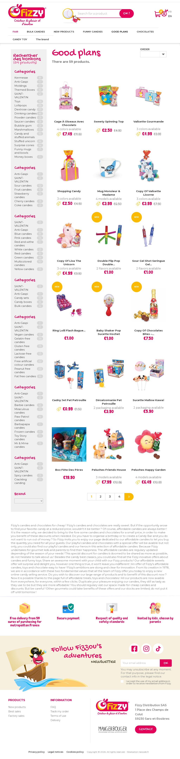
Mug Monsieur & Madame (108, 192)
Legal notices (55, 752)
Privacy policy (36, 752)
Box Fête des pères (69, 469)
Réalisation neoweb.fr (138, 752)
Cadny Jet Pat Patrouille (69, 400)
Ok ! (126, 13)
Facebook (134, 648)
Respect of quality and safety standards (112, 620)
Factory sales (16, 715)
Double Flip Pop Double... (109, 262)
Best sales (14, 711)
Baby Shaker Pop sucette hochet (109, 332)
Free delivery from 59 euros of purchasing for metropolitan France (24, 621)
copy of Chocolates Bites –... (148, 332)
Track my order (59, 711)
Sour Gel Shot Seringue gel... (148, 262)
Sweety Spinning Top (109, 121)
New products (17, 707)
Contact (146, 729)
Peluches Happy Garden (148, 469)
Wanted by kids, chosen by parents (155, 620)
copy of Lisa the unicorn (69, 262)
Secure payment (68, 618)
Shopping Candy (69, 191)
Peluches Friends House (109, 469)
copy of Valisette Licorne (148, 192)
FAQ (53, 707)
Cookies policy (75, 752)
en (170, 16)
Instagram (146, 648)
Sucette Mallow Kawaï (148, 400)
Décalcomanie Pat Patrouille (109, 401)
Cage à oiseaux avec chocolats (69, 123)
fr (170, 11)
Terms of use (58, 715)
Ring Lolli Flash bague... (69, 330)
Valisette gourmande (148, 121)
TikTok (158, 648)
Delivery (55, 720)
